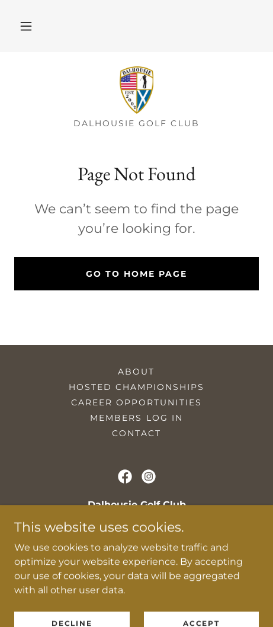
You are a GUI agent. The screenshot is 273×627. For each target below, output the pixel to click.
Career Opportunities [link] (136, 402)
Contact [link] (136, 433)
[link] (136, 90)
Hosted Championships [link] (136, 387)
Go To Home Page (136, 273)
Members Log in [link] (136, 417)
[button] (26, 26)
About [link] (136, 371)
